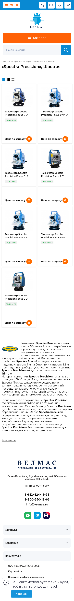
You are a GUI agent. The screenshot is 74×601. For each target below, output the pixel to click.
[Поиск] (33, 50)
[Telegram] (37, 515)
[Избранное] (59, 5)
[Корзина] (67, 5)
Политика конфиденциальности (26, 577)
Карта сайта (15, 571)
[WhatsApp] (27, 515)
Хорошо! (21, 593)
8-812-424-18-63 (37, 494)
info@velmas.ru (37, 504)
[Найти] (66, 50)
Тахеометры (9, 440)
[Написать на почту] (51, 5)
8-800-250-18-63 (37, 499)
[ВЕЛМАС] (37, 21)
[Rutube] (46, 515)
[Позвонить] (42, 5)
